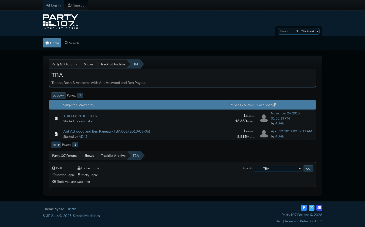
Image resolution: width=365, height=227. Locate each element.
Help (278, 221)
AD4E (279, 123)
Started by (86, 105)
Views (249, 105)
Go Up (56, 145)
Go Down (58, 95)
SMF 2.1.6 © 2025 (57, 215)
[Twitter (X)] (311, 208)
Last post (266, 105)
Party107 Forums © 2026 (301, 214)
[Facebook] (304, 208)
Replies (235, 105)
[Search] (297, 31)
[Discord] (319, 208)
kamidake (85, 121)
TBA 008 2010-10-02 (80, 116)
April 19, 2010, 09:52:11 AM (291, 131)
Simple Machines (86, 215)
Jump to (248, 168)
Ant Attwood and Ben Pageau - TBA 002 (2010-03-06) (106, 131)
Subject (69, 105)
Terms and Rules (296, 221)
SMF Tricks (68, 209)
